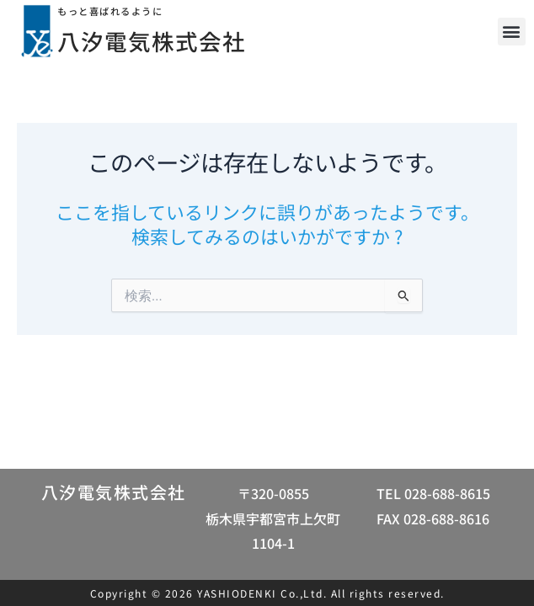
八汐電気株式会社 (163, 39)
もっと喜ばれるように (118, 11)
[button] (512, 31)
